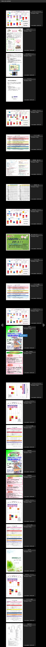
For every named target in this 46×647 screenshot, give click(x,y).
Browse (23, 335)
